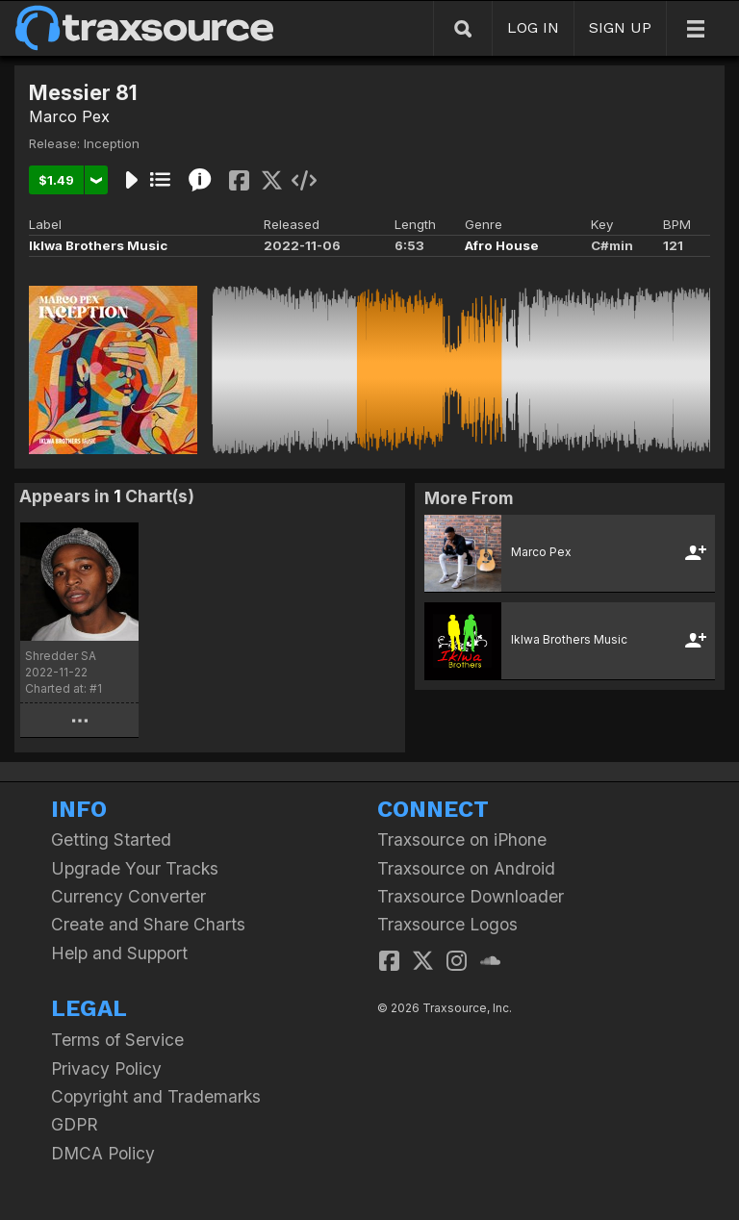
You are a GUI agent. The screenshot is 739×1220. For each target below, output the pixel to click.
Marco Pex (69, 116)
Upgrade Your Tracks (134, 868)
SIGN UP (620, 27)
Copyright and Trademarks (156, 1096)
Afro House (502, 245)
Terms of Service (117, 1039)
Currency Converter (128, 896)
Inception (112, 143)
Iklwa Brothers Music (98, 245)
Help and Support (119, 953)
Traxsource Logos (447, 924)
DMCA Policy (103, 1153)
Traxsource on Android (466, 868)
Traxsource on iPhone (462, 839)
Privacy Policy (106, 1068)
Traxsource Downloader (470, 896)
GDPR (74, 1124)
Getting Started (111, 839)
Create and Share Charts (148, 924)
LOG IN (533, 27)
